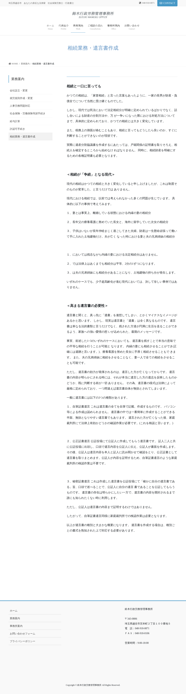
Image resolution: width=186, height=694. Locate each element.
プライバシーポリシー (22, 641)
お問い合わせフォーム (22, 633)
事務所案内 (16, 626)
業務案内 (17, 79)
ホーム (13, 610)
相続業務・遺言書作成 (22, 136)
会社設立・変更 (19, 90)
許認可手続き (17, 129)
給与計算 (15, 121)
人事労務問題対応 (20, 105)
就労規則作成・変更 (21, 98)
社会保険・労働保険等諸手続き (27, 113)
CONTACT (167, 3)
